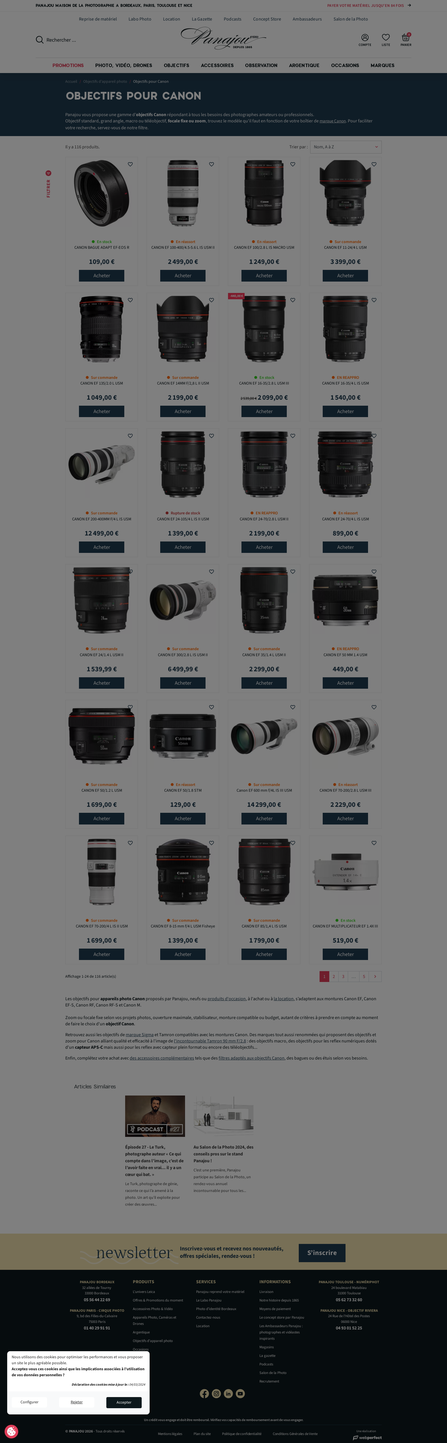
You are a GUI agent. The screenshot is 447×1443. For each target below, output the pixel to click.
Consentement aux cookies (11, 1432)
